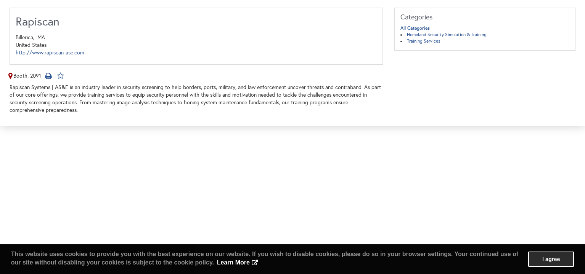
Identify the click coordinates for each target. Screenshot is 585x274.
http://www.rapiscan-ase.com (50, 52)
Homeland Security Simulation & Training (447, 34)
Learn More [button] (233, 262)
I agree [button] (551, 259)
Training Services (423, 41)
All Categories (415, 28)
